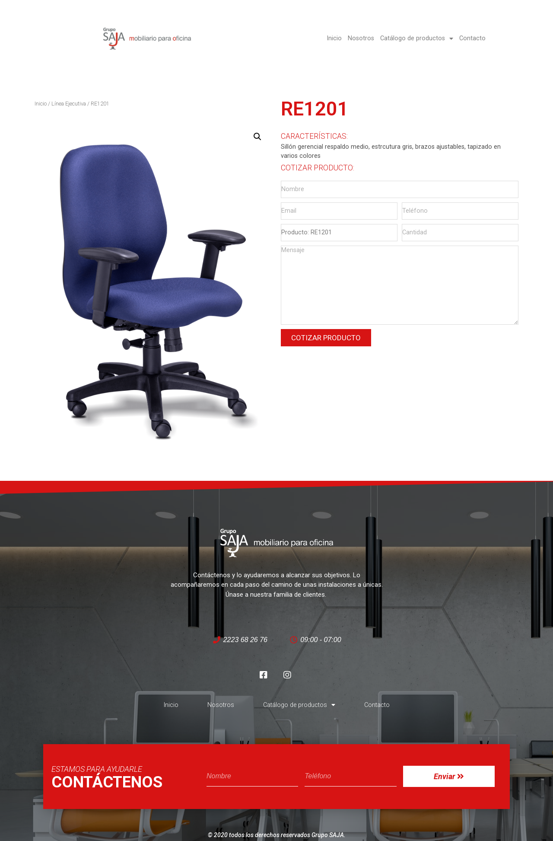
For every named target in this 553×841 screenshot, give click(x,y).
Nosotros (361, 29)
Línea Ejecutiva (68, 103)
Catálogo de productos (416, 29)
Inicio (334, 29)
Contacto (472, 29)
